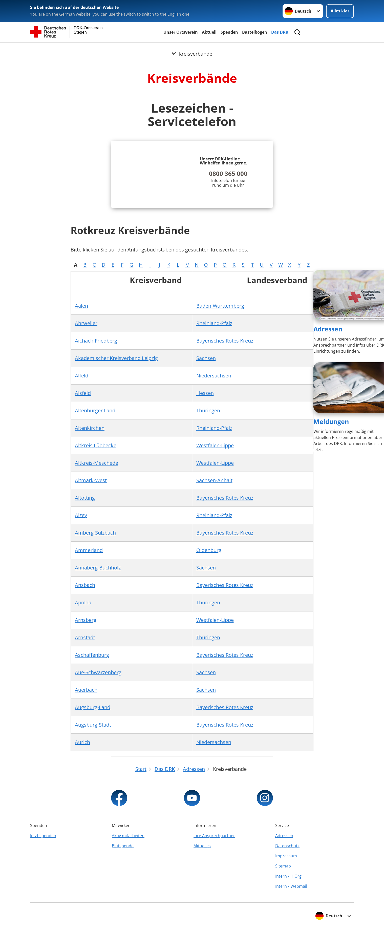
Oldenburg (208, 550)
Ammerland (89, 550)
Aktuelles (202, 846)
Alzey (81, 515)
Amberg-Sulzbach (95, 532)
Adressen (327, 329)
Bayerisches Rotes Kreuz (224, 340)
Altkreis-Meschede (96, 462)
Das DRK (279, 32)
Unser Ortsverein (180, 32)
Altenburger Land (95, 410)
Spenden (229, 32)
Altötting (85, 497)
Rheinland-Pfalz (214, 323)
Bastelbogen (254, 32)
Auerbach (86, 689)
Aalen (81, 305)
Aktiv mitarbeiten (128, 835)
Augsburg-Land (92, 707)
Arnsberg (85, 620)
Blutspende (123, 846)
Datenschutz (287, 846)
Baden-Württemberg (220, 305)
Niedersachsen (213, 375)
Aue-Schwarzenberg (98, 672)
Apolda (83, 602)
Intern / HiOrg (288, 876)
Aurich (82, 742)
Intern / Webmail (291, 886)
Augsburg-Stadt (93, 724)
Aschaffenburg (92, 654)
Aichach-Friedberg (96, 340)
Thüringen (208, 410)
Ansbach (85, 585)
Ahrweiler (86, 323)
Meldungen (331, 421)
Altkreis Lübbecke (95, 445)
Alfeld (81, 375)
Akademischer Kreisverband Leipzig (116, 358)
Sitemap (283, 866)
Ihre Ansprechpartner (214, 835)
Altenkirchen (89, 428)
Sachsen (206, 358)
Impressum (286, 856)
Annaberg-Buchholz (98, 567)
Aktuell (209, 32)
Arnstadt (85, 637)
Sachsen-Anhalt (214, 480)
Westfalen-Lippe (215, 445)
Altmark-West (91, 480)
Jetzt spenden (43, 835)
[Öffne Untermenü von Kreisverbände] (192, 49)
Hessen (205, 393)
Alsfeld (83, 393)
